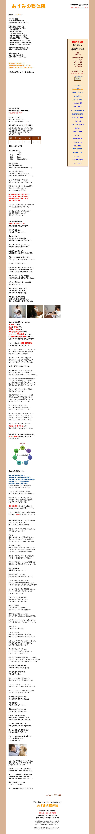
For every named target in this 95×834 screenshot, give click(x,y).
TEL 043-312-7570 (79, 7)
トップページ (18, 14)
